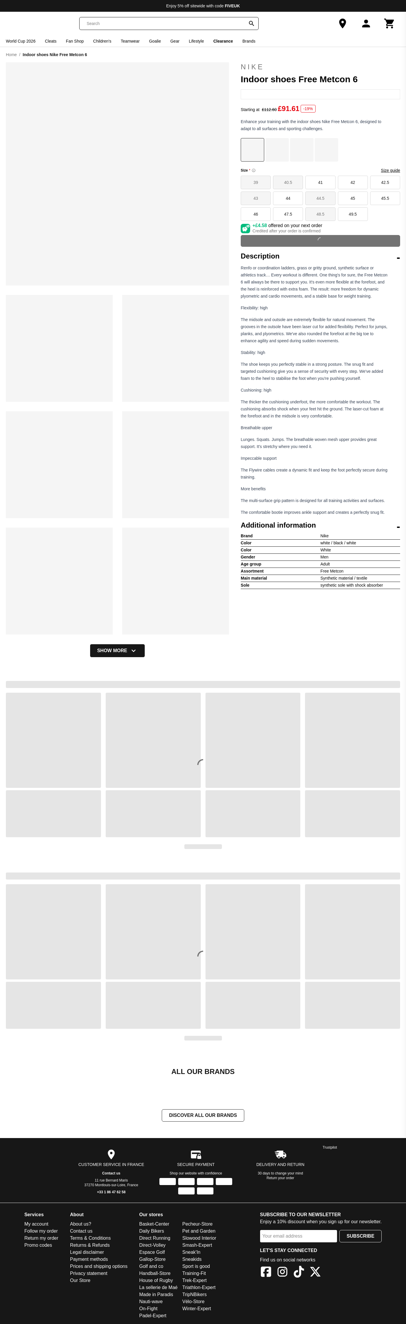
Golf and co (151, 1266)
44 (288, 198)
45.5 (385, 198)
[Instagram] (282, 1273)
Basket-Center (154, 1223)
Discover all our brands (203, 1115)
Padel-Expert (152, 1315)
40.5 (288, 182)
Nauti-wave (151, 1301)
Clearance (223, 41)
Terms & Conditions (90, 1238)
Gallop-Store (152, 1259)
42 (353, 182)
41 (320, 182)
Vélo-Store (193, 1301)
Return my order (41, 1238)
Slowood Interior (199, 1238)
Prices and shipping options (99, 1266)
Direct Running (154, 1238)
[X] (315, 1273)
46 (255, 214)
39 (255, 182)
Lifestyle (196, 41)
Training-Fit (194, 1273)
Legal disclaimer (87, 1252)
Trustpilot (330, 1147)
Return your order (280, 1178)
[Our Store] (342, 23)
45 (353, 198)
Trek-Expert (194, 1280)
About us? (80, 1223)
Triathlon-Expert (198, 1287)
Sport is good (196, 1266)
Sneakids (192, 1259)
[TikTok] (299, 1273)
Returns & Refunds (90, 1245)
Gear (174, 41)
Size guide (390, 170)
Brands (248, 41)
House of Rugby (156, 1280)
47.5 (288, 214)
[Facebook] (266, 1273)
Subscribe (360, 1236)
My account (36, 1223)
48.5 (320, 214)
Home (11, 54)
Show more (117, 651)
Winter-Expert (196, 1308)
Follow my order (41, 1231)
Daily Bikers (151, 1231)
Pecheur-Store (197, 1223)
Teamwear (130, 41)
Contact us (111, 1173)
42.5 (385, 182)
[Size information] (254, 170)
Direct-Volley (152, 1245)
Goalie (155, 41)
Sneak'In (191, 1252)
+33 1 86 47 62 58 (111, 1192)
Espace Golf (152, 1252)
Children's (102, 41)
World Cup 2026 (21, 41)
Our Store (80, 1280)
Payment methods (89, 1259)
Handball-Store (155, 1273)
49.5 (353, 214)
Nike (320, 67)
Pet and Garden (198, 1231)
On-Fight (148, 1308)
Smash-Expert (197, 1245)
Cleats (51, 41)
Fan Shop (75, 41)
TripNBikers (194, 1294)
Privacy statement (88, 1273)
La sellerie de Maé (158, 1287)
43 (255, 198)
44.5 (320, 198)
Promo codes (38, 1245)
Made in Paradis (156, 1294)
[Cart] (389, 23)
